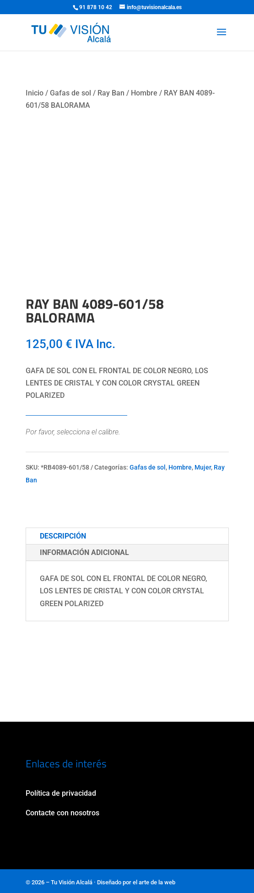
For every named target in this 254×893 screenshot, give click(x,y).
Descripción (63, 536)
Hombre (144, 93)
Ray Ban (110, 93)
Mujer (203, 467)
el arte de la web (154, 882)
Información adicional (84, 552)
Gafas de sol (70, 93)
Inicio (34, 93)
